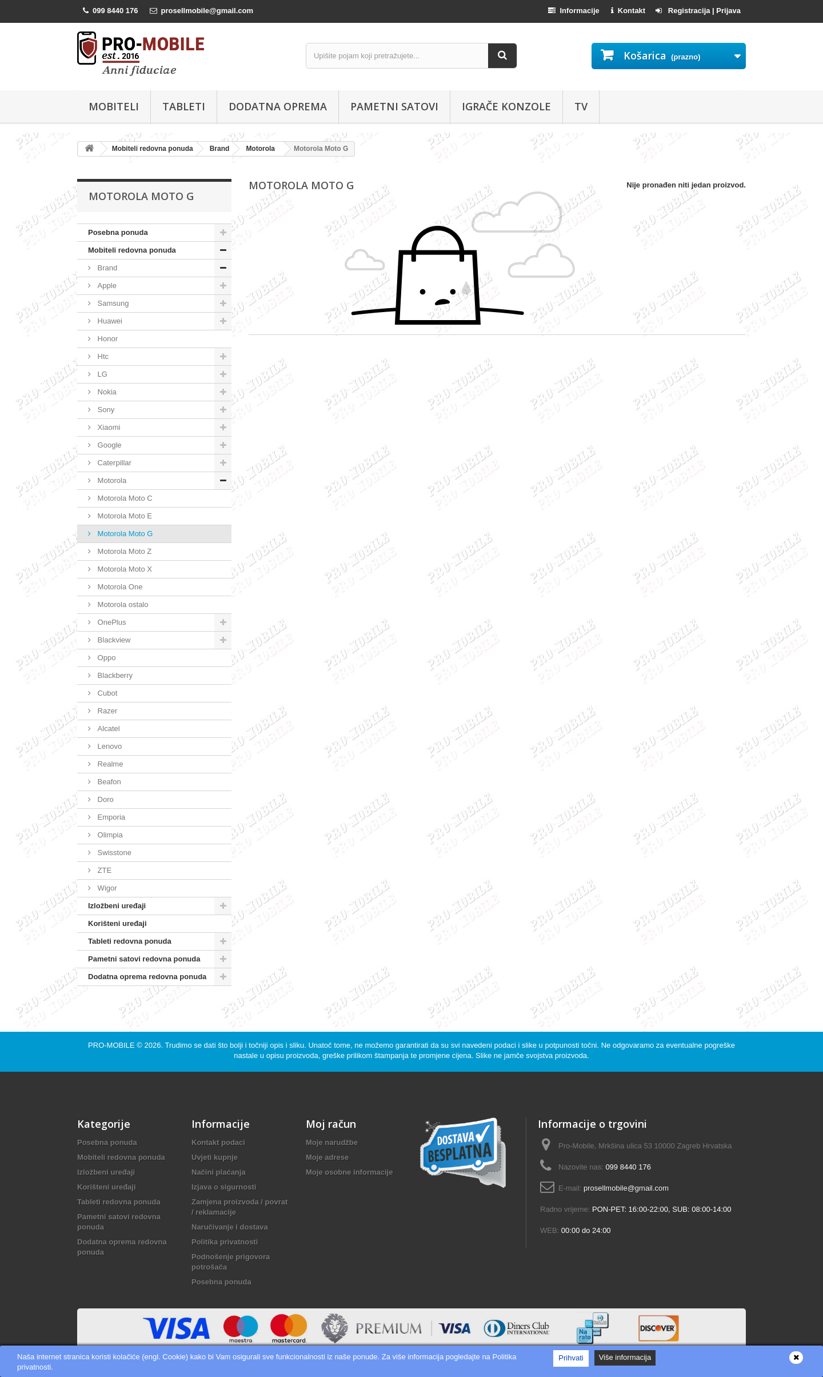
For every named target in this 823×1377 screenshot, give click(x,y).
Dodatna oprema (278, 106)
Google (108, 445)
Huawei (108, 321)
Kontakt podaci (218, 1142)
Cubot (106, 693)
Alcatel (107, 728)
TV (581, 106)
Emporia (110, 817)
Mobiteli (114, 106)
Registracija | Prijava (698, 10)
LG (101, 374)
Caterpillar (113, 462)
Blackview (112, 640)
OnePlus (110, 622)
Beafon (108, 781)
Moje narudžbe (332, 1142)
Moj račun (331, 1124)
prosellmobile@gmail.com (626, 1188)
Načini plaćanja (218, 1172)
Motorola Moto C (124, 498)
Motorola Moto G (124, 533)
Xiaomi (107, 427)
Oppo (105, 657)
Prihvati (570, 1358)
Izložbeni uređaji (117, 905)
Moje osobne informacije (349, 1172)
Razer (106, 711)
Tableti (183, 106)
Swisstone (113, 852)
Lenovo (108, 746)
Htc (102, 356)
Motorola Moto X (123, 569)
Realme (109, 764)
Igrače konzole (506, 106)
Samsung (112, 303)
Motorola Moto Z (123, 551)
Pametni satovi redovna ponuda (144, 959)
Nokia (106, 392)
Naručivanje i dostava (229, 1227)
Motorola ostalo (122, 604)
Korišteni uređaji (117, 923)
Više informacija (625, 1357)
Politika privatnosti (224, 1242)
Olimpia (109, 835)
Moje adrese (327, 1157)
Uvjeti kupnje (214, 1157)
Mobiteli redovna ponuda (132, 250)
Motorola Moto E (123, 516)
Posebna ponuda (118, 232)
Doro (104, 799)
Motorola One (118, 586)
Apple (106, 285)
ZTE (103, 870)
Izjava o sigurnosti (223, 1187)
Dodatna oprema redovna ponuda (147, 976)
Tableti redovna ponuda (129, 941)
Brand (106, 268)
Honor (106, 338)
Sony (104, 409)
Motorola (110, 480)
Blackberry (114, 675)
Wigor (106, 888)
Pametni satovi (394, 106)
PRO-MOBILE (112, 1045)
